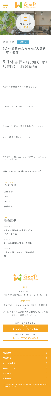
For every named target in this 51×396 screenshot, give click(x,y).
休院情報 (8, 206)
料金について (9, 368)
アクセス (7, 374)
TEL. (25, 328)
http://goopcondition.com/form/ (22, 171)
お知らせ (8, 191)
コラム (7, 196)
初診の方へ (8, 353)
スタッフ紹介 (9, 363)
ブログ (7, 201)
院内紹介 (7, 358)
